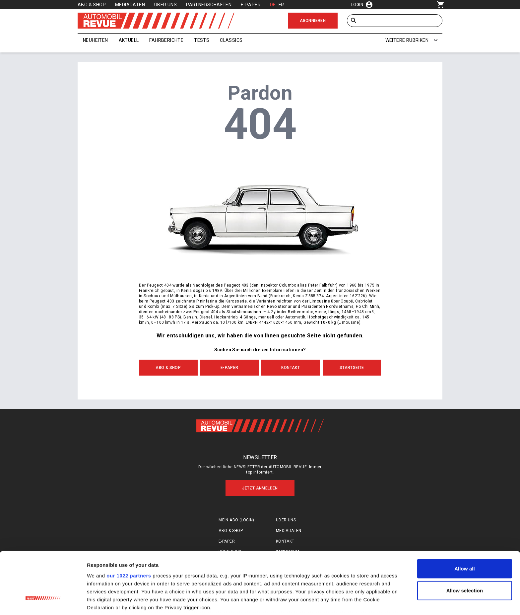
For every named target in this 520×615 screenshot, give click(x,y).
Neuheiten (95, 40)
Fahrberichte (166, 40)
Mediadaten (130, 4)
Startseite (352, 367)
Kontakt (290, 367)
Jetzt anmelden (260, 488)
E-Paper (251, 4)
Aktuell (129, 40)
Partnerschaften (208, 4)
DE (273, 4)
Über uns (165, 4)
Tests (201, 40)
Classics (231, 40)
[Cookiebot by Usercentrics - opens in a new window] (43, 602)
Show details (348, 602)
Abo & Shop (92, 4)
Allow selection (464, 540)
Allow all (464, 519)
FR (281, 4)
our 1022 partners (128, 525)
